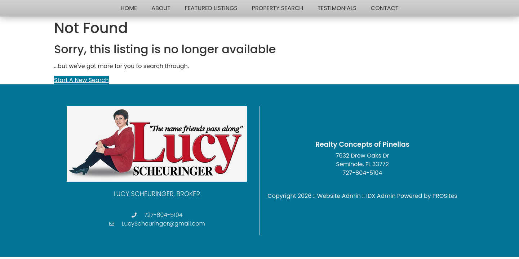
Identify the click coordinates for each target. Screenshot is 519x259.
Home (129, 8)
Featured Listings (211, 8)
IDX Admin (381, 196)
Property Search (277, 8)
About (160, 8)
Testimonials (337, 8)
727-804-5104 (362, 173)
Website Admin (339, 196)
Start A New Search (81, 80)
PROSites (444, 196)
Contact (385, 8)
